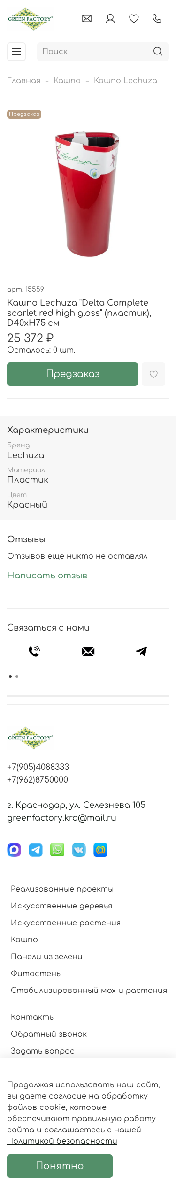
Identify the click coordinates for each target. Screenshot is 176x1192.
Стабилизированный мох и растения (89, 990)
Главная (23, 81)
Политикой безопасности (62, 1141)
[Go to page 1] (10, 676)
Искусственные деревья (61, 906)
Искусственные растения (66, 923)
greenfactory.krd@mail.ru (61, 818)
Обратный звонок (49, 1034)
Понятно (60, 1166)
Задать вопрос (43, 1051)
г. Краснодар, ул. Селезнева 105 (76, 805)
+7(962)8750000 (37, 779)
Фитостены (36, 973)
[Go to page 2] (16, 676)
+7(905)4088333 (38, 767)
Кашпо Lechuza (125, 81)
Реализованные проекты (62, 889)
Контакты (33, 1017)
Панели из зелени (47, 957)
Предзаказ (72, 374)
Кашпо (67, 81)
